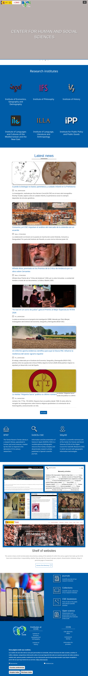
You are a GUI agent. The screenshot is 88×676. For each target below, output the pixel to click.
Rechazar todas (26, 672)
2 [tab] (43, 60)
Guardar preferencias (17, 667)
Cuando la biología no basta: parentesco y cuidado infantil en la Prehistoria (43, 186)
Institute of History (36, 643)
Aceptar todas (14, 672)
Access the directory (42, 565)
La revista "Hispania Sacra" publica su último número (34, 394)
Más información (42, 660)
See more (44, 43)
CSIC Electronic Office (68, 632)
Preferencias (49, 663)
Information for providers (68, 643)
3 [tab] (45, 60)
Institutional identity (68, 638)
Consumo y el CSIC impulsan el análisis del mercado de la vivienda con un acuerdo (43, 228)
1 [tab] (40, 60)
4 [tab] (48, 60)
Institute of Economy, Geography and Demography (35, 636)
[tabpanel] (44, 30)
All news (43, 412)
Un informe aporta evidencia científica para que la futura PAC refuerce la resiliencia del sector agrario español (42, 352)
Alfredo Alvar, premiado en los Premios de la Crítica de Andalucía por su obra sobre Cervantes (42, 270)
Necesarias (13, 663)
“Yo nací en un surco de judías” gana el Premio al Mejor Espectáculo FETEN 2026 (43, 311)
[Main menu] (85, 2)
